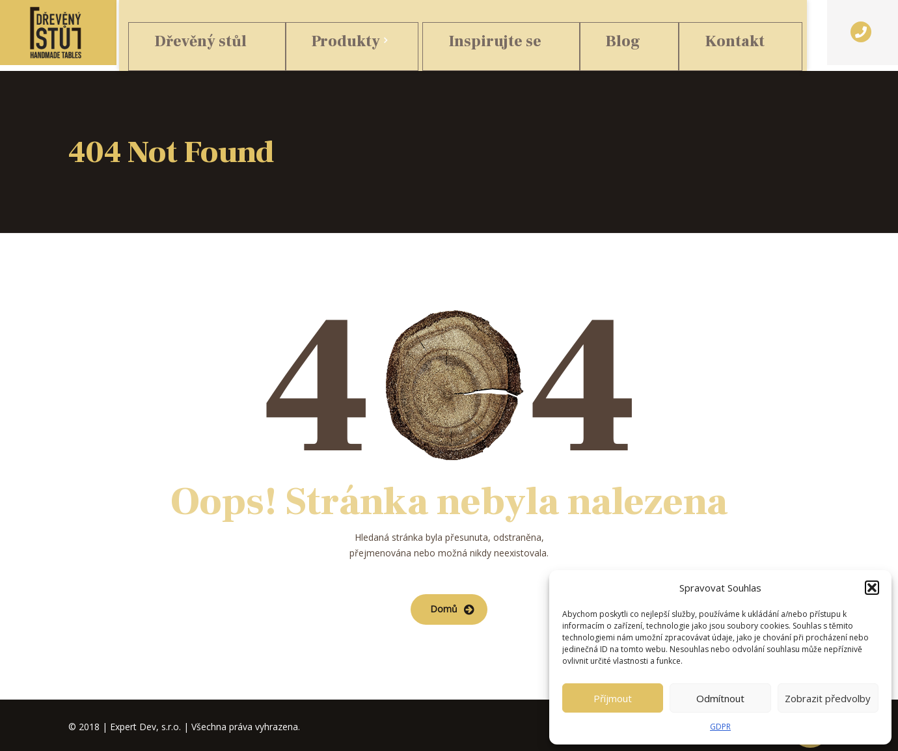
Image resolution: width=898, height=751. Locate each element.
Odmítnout (720, 698)
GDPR (720, 726)
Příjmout (612, 698)
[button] (871, 587)
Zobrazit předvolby (828, 698)
